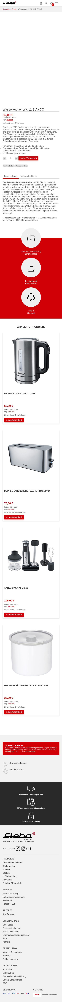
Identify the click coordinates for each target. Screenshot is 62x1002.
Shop (14, 9)
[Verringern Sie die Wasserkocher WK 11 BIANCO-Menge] (4, 158)
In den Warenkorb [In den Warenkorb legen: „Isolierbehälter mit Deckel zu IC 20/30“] (14, 712)
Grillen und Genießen (13, 863)
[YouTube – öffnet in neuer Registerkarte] (28, 849)
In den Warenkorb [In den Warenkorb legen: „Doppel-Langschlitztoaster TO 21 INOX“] (14, 517)
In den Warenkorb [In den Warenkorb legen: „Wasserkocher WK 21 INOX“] (14, 420)
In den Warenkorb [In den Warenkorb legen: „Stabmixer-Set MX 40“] (14, 615)
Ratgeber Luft (9, 904)
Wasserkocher (21, 166)
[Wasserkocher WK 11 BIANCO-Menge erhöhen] (16, 158)
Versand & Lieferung (12, 952)
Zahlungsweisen (10, 959)
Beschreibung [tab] (10, 176)
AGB (5, 983)
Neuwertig (7, 880)
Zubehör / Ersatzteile (12, 883)
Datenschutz (8, 973)
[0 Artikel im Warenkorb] (51, 3)
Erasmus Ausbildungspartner (16, 935)
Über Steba (8, 925)
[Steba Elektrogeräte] (9, 3)
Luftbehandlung (10, 876)
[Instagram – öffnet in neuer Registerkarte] (23, 849)
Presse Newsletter (11, 931)
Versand (10, 120)
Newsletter (8, 900)
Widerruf (6, 956)
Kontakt (6, 942)
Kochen (6, 869)
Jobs (5, 938)
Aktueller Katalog (10, 894)
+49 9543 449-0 (16, 769)
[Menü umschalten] (56, 3)
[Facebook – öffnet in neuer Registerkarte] (18, 849)
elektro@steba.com (18, 763)
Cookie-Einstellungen (12, 980)
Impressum (8, 969)
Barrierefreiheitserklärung (14, 976)
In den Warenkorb (28, 158)
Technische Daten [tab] (28, 176)
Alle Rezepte (9, 914)
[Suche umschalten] (46, 3)
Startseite (6, 9)
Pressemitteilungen (11, 928)
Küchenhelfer (8, 166)
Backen (6, 873)
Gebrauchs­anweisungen (14, 897)
